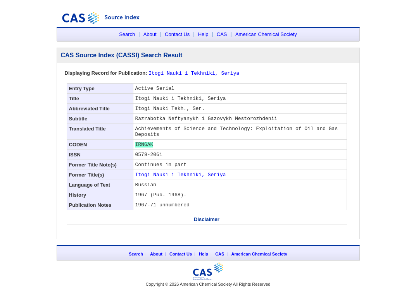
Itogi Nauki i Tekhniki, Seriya (180, 186)
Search (127, 34)
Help (203, 34)
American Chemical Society (266, 34)
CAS (222, 34)
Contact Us (177, 34)
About (150, 34)
